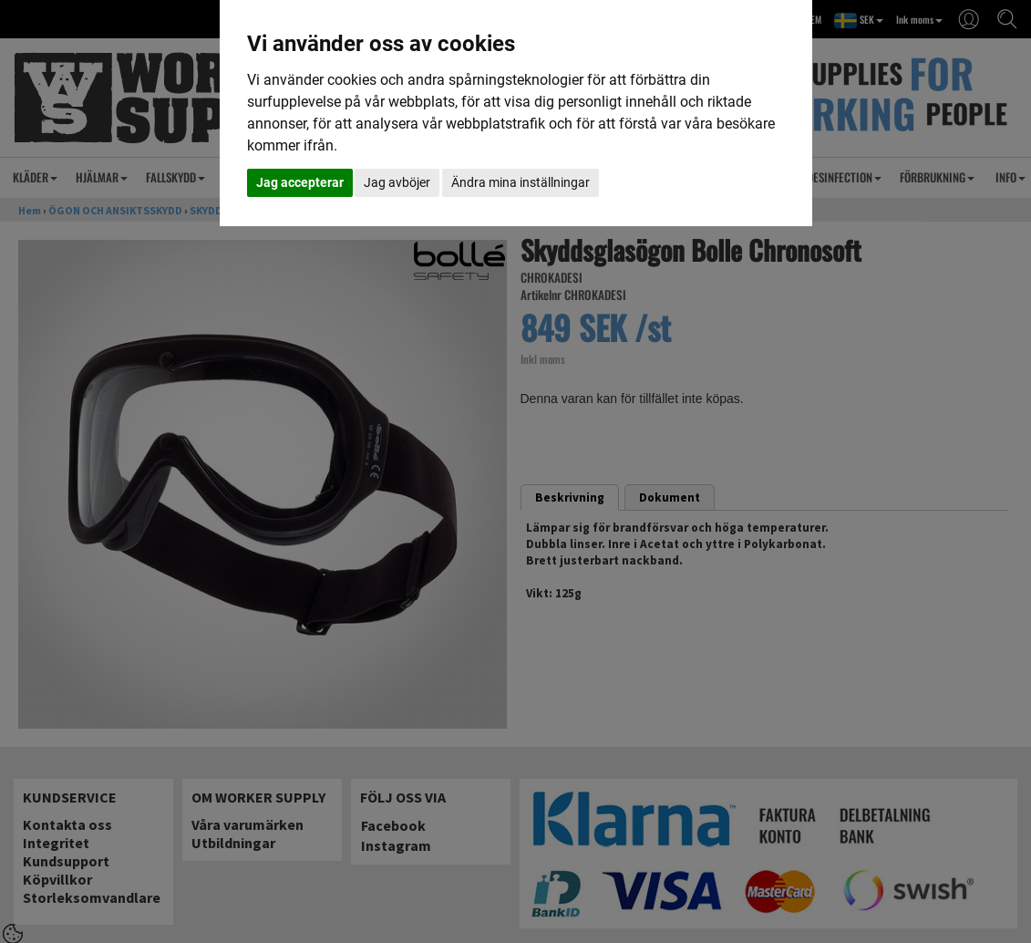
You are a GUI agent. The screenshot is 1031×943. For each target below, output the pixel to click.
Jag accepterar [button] (300, 182)
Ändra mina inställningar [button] (520, 182)
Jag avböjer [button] (397, 182)
